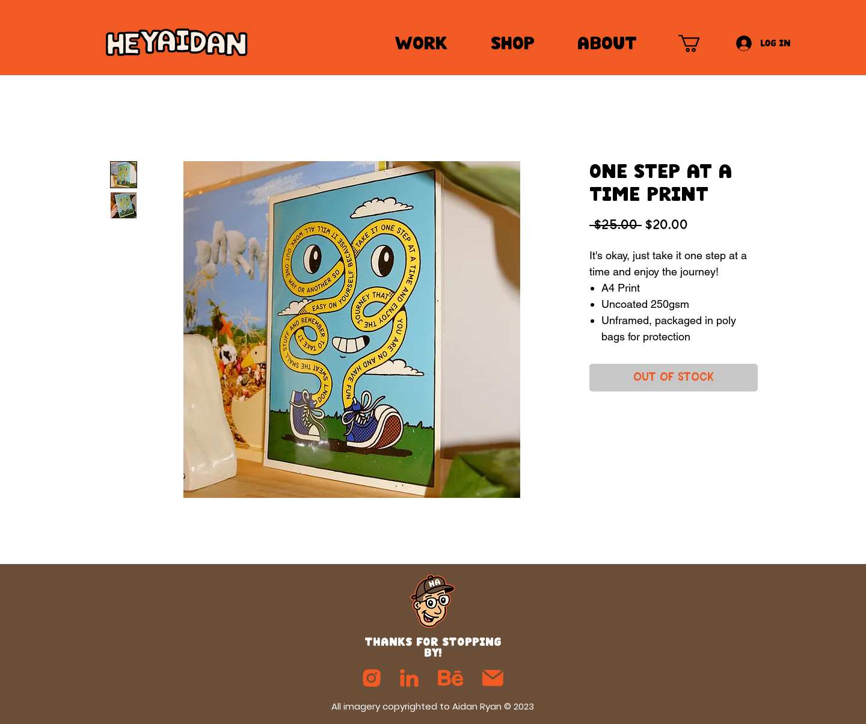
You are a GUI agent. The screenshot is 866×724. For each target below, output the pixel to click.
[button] (699, 43)
